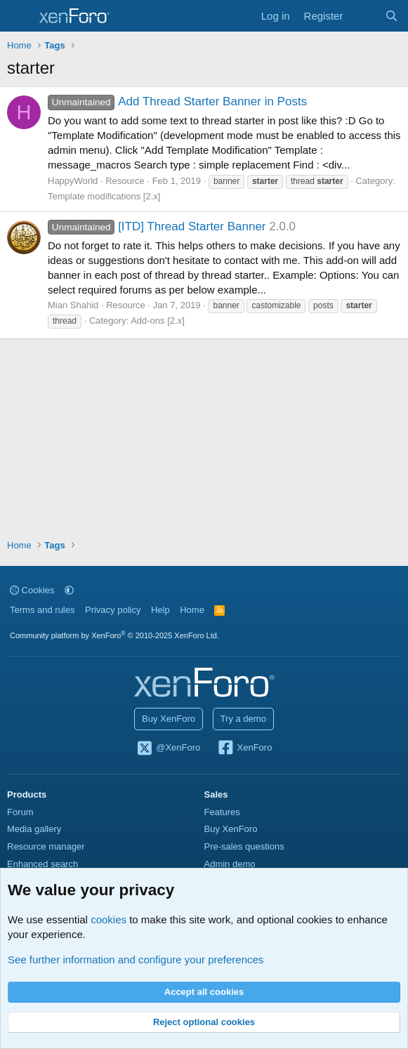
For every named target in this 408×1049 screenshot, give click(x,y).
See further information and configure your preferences (135, 959)
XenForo (244, 748)
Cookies (32, 590)
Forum (20, 812)
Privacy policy (112, 610)
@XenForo (168, 748)
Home (192, 610)
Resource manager (46, 846)
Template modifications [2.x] (104, 196)
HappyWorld (73, 181)
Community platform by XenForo (114, 635)
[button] (69, 590)
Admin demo (230, 864)
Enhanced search (42, 864)
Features (222, 812)
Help (160, 610)
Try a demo (243, 718)
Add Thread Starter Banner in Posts (177, 101)
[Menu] (19, 16)
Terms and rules (42, 610)
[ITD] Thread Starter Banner (157, 226)
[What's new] (363, 16)
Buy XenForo (168, 718)
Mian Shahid (73, 305)
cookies (108, 919)
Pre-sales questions (244, 846)
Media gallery (34, 829)
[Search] (391, 16)
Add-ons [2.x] (158, 320)
